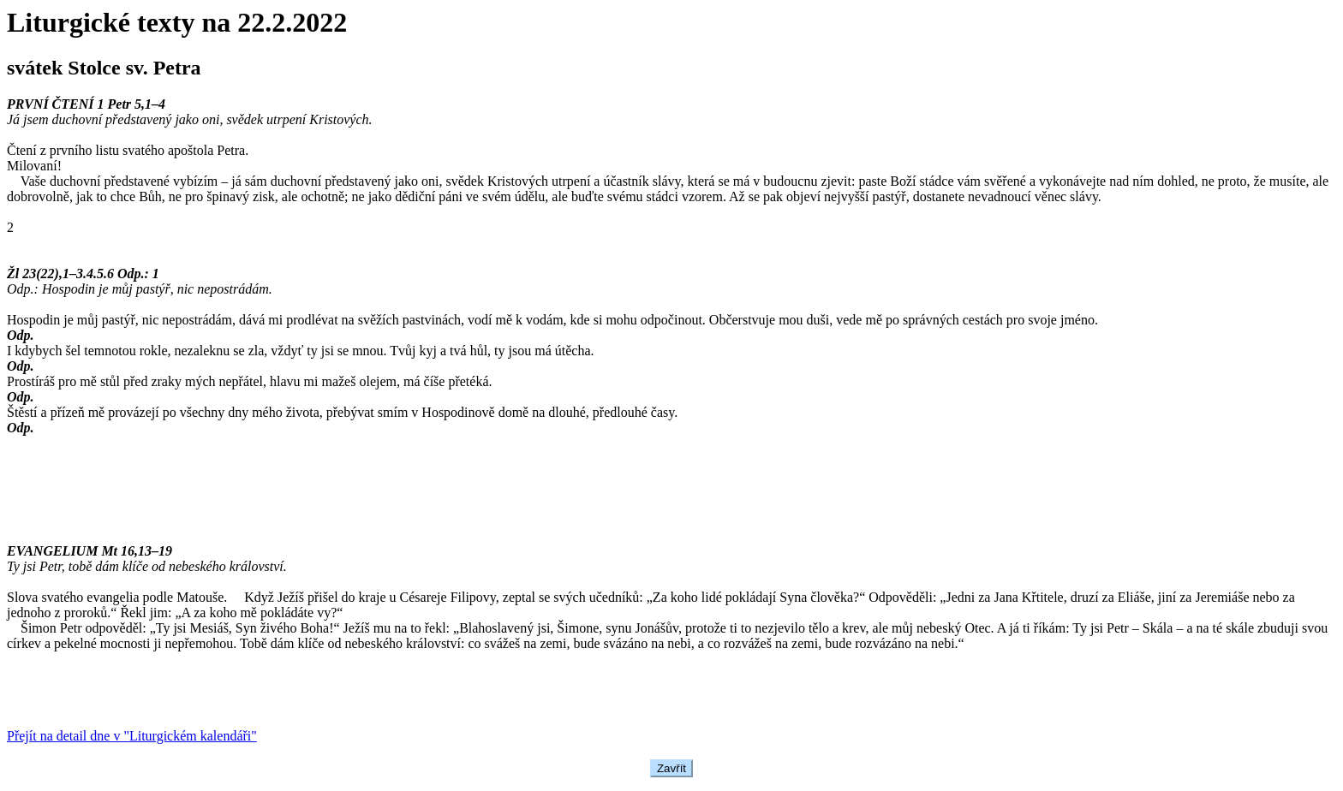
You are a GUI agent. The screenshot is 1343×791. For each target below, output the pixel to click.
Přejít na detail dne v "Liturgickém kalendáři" (132, 736)
